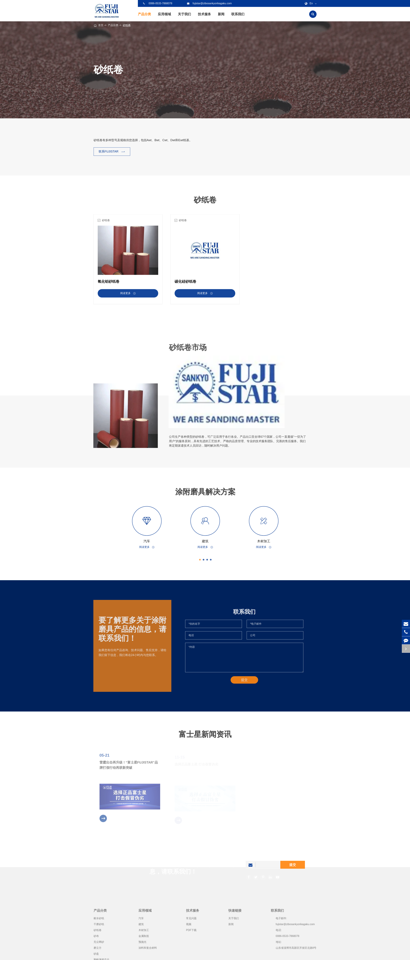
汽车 (149, 541)
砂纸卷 (127, 25)
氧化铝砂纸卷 (108, 284)
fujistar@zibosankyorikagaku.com (209, 3)
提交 (292, 867)
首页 (100, 25)
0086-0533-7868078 (157, 3)
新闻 (221, 16)
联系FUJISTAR (112, 152)
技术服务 (204, 16)
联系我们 (237, 16)
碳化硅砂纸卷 (185, 284)
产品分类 (144, 16)
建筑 (208, 541)
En (309, 3)
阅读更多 (128, 296)
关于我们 (184, 16)
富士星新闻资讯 (205, 737)
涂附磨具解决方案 (208, 491)
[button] (203, 560)
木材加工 (266, 541)
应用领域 (164, 16)
